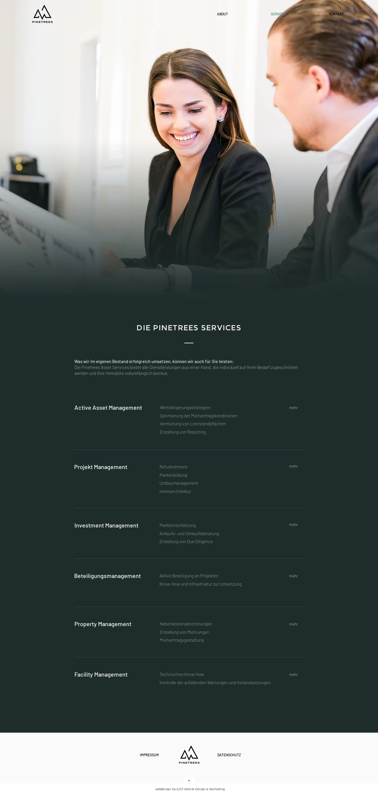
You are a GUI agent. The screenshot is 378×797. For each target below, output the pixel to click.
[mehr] (294, 407)
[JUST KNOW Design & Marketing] (205, 789)
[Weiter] (189, 781)
